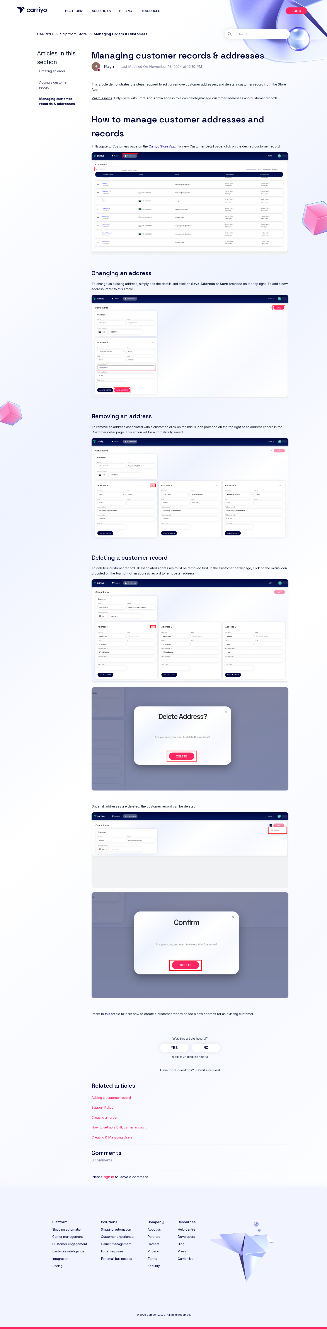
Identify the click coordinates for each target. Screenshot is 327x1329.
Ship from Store (73, 34)
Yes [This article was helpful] (174, 1047)
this (120, 289)
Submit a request (207, 1070)
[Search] (257, 34)
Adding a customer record (53, 84)
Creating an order (52, 71)
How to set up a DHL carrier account (119, 1127)
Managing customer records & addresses (57, 101)
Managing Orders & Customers (120, 34)
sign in (109, 1177)
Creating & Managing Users (112, 1137)
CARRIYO (45, 34)
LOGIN (296, 11)
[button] (296, 10)
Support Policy (102, 1107)
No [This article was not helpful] (205, 1047)
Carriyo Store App (162, 146)
